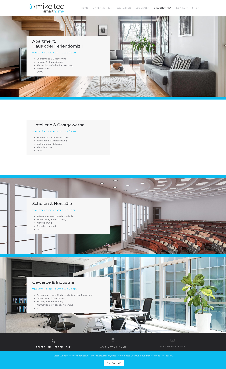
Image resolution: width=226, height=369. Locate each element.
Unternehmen (102, 8)
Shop (195, 8)
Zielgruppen (163, 8)
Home (85, 8)
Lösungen (142, 8)
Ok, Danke (114, 363)
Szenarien (124, 8)
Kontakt (182, 8)
